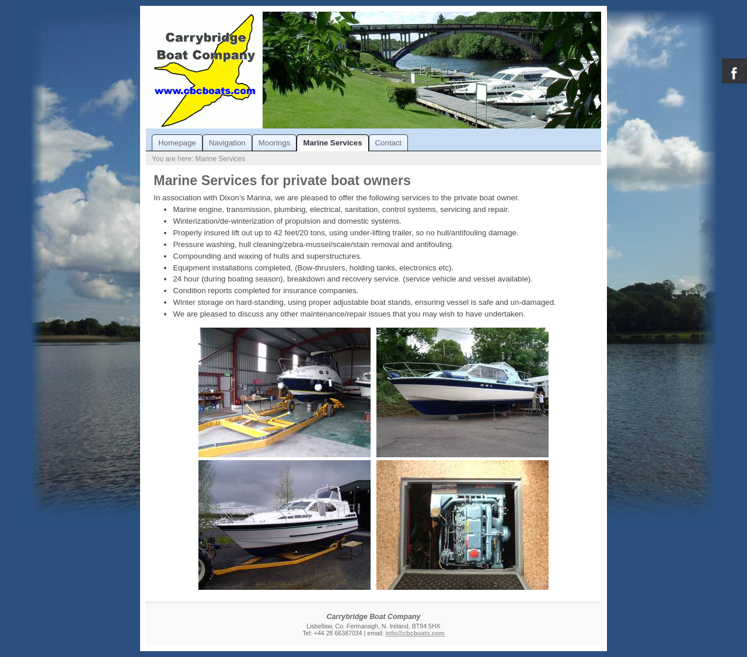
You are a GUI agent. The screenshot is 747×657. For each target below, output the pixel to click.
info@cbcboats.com (415, 633)
